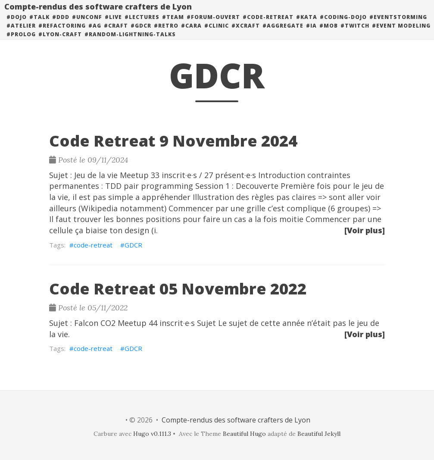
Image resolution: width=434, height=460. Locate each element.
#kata (306, 25)
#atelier (21, 34)
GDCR (133, 245)
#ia (311, 34)
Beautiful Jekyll (318, 434)
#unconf (87, 25)
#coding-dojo (343, 25)
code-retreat (93, 245)
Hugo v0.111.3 (152, 434)
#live (113, 25)
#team (173, 25)
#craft (116, 34)
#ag (94, 34)
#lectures (142, 25)
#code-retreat (268, 25)
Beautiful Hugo (244, 434)
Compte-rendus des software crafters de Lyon (98, 15)
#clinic (216, 34)
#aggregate (282, 34)
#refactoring (62, 34)
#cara (191, 34)
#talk (39, 25)
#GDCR (141, 34)
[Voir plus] (364, 230)
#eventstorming (398, 25)
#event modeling (401, 34)
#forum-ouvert (213, 25)
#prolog (21, 43)
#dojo (16, 25)
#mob (328, 34)
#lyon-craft (60, 43)
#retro (166, 34)
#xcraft (245, 34)
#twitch (354, 34)
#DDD (60, 25)
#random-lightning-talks (130, 43)
